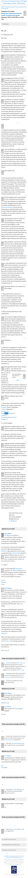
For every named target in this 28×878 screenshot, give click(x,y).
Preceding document (9, 7)
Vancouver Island (6, 207)
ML (2, 7)
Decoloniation (12, 1)
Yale (2, 413)
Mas (9, 3)
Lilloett (3, 415)
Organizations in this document (11, 844)
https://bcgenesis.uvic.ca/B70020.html (13, 864)
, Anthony (7, 13)
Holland (8, 663)
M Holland (14, 570)
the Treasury (21, 663)
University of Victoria (17, 857)
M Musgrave (8, 535)
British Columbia (8, 740)
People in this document (9, 839)
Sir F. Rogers (8, 533)
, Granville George (17, 859)
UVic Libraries (9, 857)
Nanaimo (4, 411)
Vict (12, 590)
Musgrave (17, 568)
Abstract (6, 24)
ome (2, 1)
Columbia (4, 417)
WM (2, 582)
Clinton (11, 413)
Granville (14, 743)
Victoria (3, 407)
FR (2, 580)
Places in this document (9, 850)
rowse (19, 1)
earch (23, 3)
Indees (5, 3)
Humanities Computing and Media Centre (13, 856)
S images (24, 1)
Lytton (6, 413)
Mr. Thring (21, 670)
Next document (19, 7)
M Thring (16, 708)
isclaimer (14, 3)
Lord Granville (15, 553)
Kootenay (12, 417)
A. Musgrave (13, 521)
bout (6, 1)
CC (2, 565)
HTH (18, 380)
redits (19, 3)
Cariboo (3, 419)
